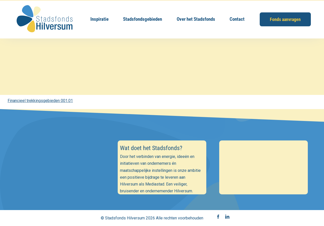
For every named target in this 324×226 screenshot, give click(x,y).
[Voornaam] (60, 177)
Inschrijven (60, 202)
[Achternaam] (60, 188)
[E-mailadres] (60, 166)
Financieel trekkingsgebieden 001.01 (40, 100)
